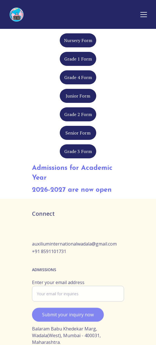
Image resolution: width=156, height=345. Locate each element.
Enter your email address (58, 285)
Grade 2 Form (78, 114)
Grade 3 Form (78, 151)
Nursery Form (78, 40)
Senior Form (78, 133)
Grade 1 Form (78, 59)
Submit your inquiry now (68, 317)
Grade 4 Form (78, 77)
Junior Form (78, 96)
